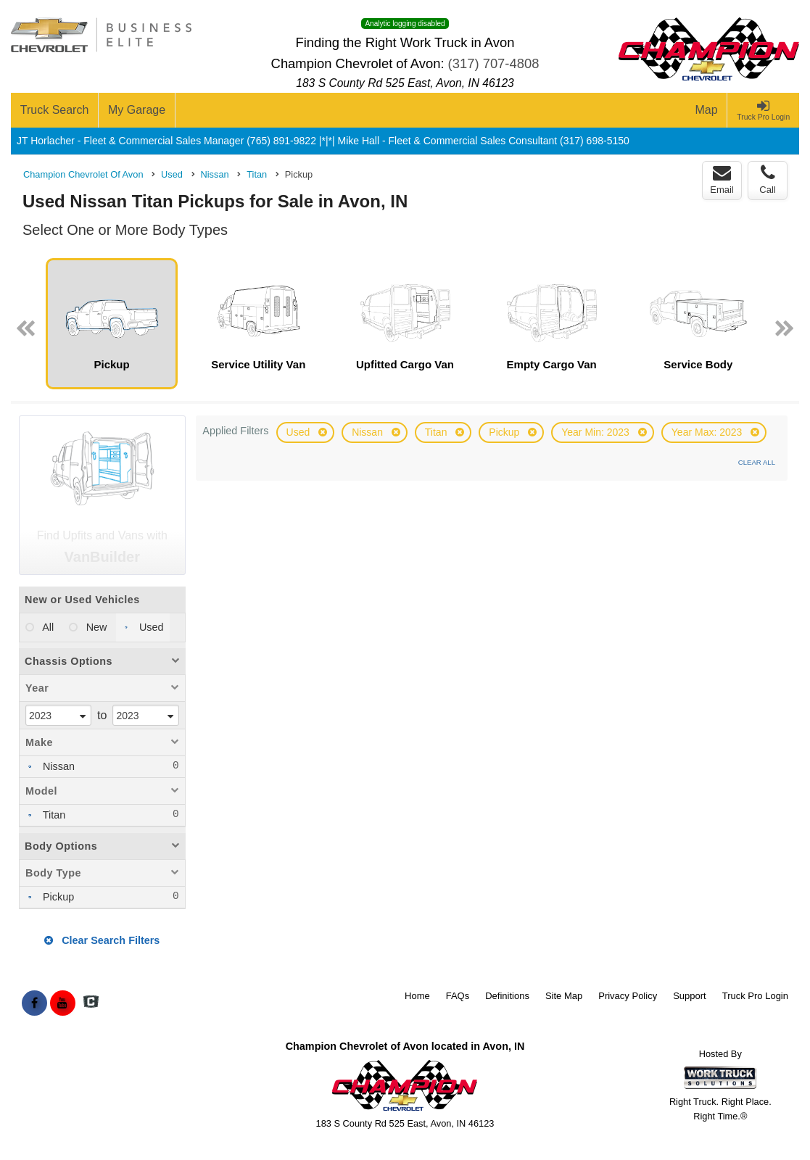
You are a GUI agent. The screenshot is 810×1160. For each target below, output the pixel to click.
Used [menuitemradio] (150, 627)
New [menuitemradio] (95, 627)
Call (767, 180)
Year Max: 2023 (708, 432)
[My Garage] (137, 110)
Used (299, 432)
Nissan (369, 432)
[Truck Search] (55, 110)
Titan (437, 432)
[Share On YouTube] (62, 1003)
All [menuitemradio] (47, 627)
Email (722, 180)
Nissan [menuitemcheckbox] (57, 766)
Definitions (507, 995)
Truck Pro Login (755, 995)
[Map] (707, 110)
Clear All (756, 462)
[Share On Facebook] (34, 1003)
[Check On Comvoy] (91, 1003)
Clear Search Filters (102, 940)
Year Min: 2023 (596, 432)
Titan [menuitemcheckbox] (52, 815)
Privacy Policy (627, 995)
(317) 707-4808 (494, 63)
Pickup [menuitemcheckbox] (57, 897)
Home (417, 995)
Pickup (505, 432)
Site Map (563, 995)
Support (689, 995)
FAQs (458, 995)
